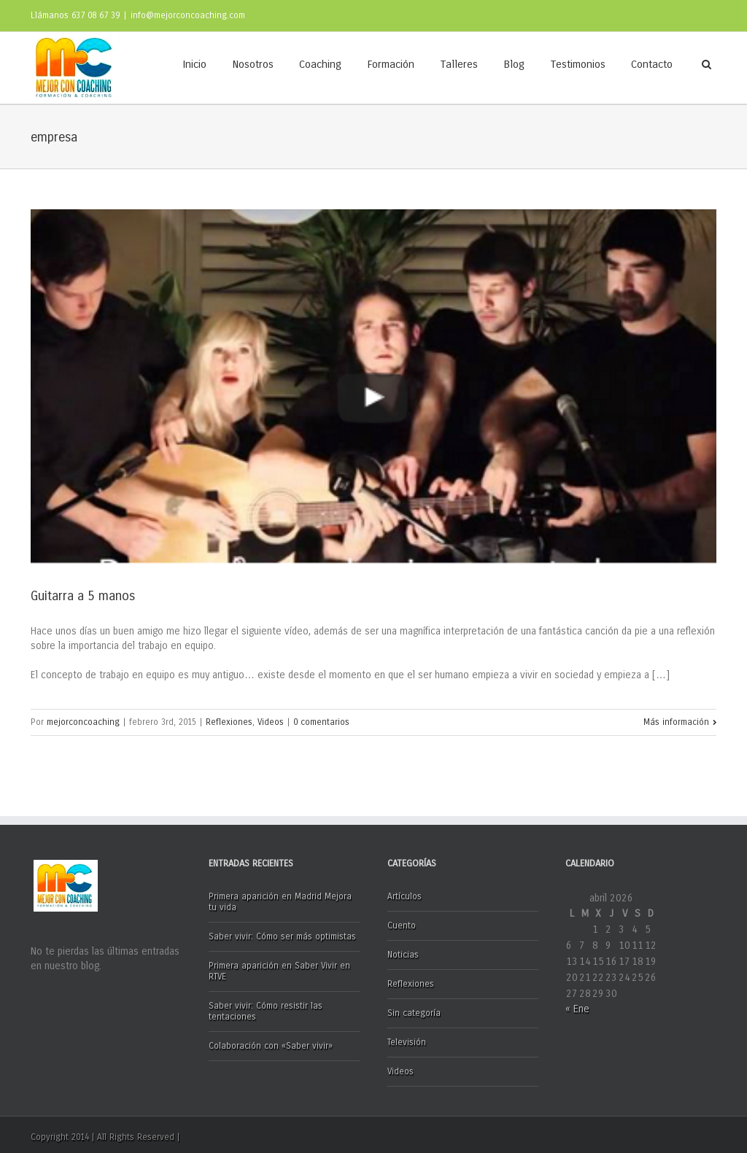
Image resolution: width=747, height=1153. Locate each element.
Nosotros (253, 64)
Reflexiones (229, 722)
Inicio (194, 64)
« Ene (577, 1009)
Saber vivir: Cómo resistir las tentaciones (265, 1011)
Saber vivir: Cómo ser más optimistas (282, 936)
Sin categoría (414, 1013)
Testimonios (577, 64)
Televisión (406, 1042)
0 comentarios (321, 722)
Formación (390, 64)
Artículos (404, 896)
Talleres (459, 64)
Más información (676, 722)
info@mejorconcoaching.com (188, 15)
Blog (514, 64)
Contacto (652, 64)
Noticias (403, 955)
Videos (271, 722)
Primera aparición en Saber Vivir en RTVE (279, 971)
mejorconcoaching (83, 722)
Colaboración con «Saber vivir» (271, 1046)
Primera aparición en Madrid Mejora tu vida (280, 901)
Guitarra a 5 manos (83, 596)
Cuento (401, 925)
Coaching (320, 64)
